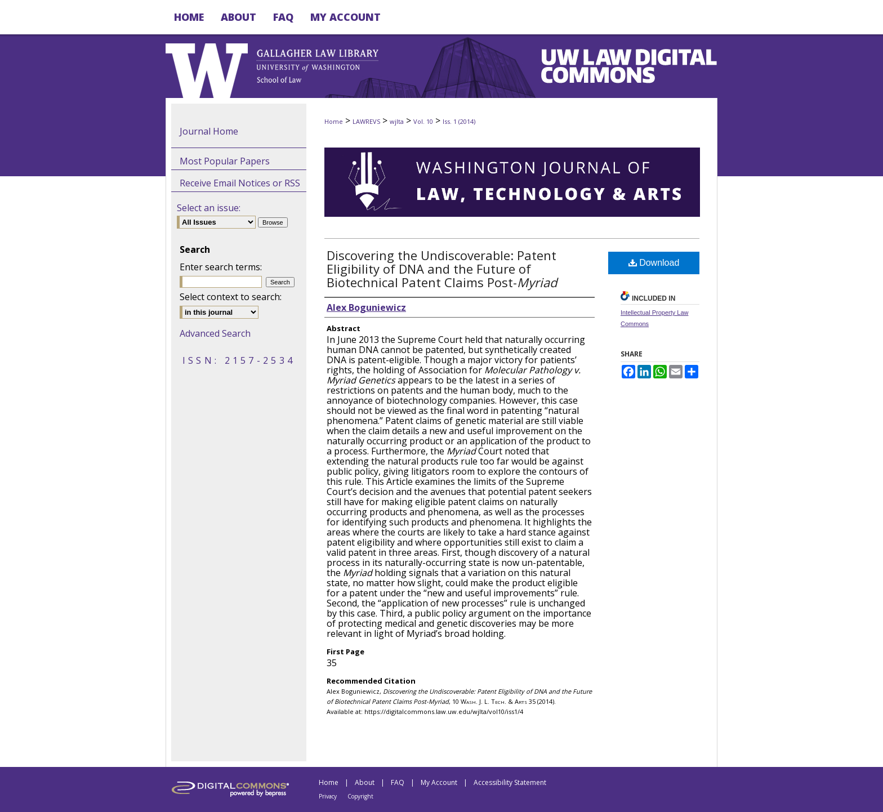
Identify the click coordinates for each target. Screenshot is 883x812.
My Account (439, 782)
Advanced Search (215, 333)
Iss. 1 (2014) (459, 121)
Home (333, 121)
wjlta (397, 121)
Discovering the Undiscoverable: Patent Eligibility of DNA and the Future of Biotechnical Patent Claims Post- (442, 269)
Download (654, 262)
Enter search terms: (221, 267)
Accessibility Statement (510, 782)
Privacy (328, 796)
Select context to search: (231, 297)
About (364, 782)
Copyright (360, 796)
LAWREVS (366, 121)
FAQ (397, 782)
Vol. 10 (423, 121)
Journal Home (209, 131)
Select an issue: (208, 208)
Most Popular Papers (225, 161)
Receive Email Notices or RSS (240, 183)
